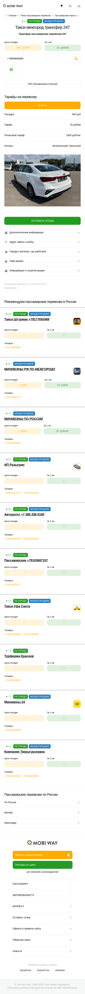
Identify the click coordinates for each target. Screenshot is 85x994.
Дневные (42, 105)
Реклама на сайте (25, 864)
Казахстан (43, 970)
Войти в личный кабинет (42, 855)
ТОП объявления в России (42, 84)
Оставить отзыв (42, 220)
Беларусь (25, 970)
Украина (60, 970)
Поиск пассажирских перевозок (36, 15)
